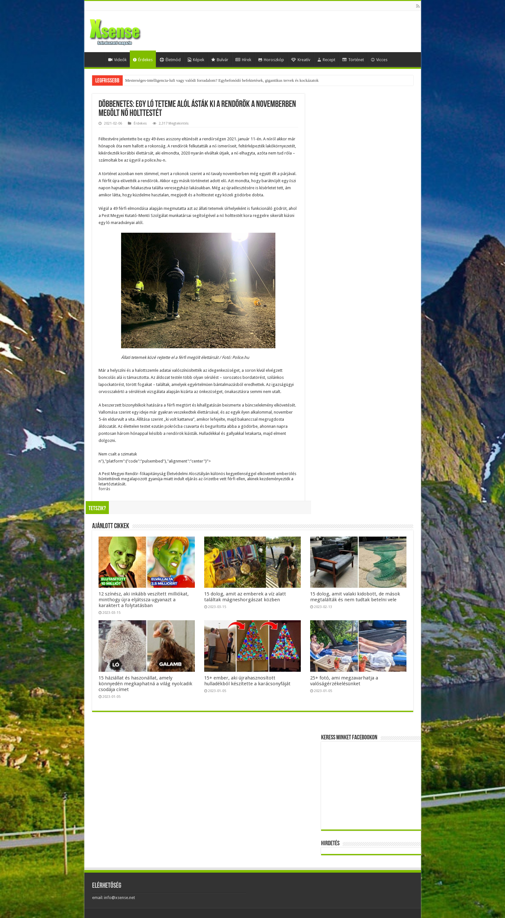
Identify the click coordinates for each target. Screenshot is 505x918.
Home (96, 59)
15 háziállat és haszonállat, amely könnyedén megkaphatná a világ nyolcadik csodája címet (145, 683)
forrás (104, 488)
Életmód (170, 59)
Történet (353, 59)
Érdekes (143, 59)
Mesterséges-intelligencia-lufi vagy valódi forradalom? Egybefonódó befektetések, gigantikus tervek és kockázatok (222, 80)
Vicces (379, 59)
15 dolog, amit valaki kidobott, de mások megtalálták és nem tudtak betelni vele (355, 597)
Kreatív (300, 59)
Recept (326, 59)
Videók (117, 59)
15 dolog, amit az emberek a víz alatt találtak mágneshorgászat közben (245, 597)
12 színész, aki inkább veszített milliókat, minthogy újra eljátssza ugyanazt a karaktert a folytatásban (144, 599)
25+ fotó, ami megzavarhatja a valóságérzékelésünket (344, 681)
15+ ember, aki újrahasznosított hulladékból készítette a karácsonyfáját (247, 681)
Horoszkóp (271, 59)
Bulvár (219, 59)
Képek (196, 59)
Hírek (243, 59)
